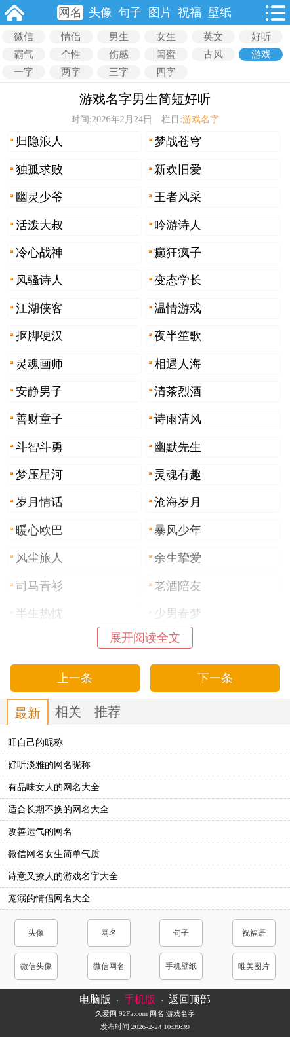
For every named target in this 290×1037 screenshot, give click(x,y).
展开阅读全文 (145, 637)
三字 (119, 72)
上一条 (75, 678)
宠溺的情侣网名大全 (49, 898)
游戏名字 (200, 119)
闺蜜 (166, 54)
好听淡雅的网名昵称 (49, 765)
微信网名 (109, 966)
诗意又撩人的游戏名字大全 (63, 876)
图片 (160, 12)
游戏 (261, 54)
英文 (213, 36)
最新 (27, 713)
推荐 (107, 711)
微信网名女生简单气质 (54, 854)
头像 (100, 12)
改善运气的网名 (40, 832)
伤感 (119, 54)
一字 (23, 72)
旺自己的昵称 (35, 743)
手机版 (139, 999)
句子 (130, 12)
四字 (166, 72)
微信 (23, 36)
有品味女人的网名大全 (54, 787)
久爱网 (106, 1013)
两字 (71, 72)
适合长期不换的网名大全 (58, 809)
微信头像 (36, 966)
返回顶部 (190, 999)
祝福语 (254, 932)
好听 (261, 36)
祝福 (189, 12)
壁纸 (220, 12)
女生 (166, 36)
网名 (70, 12)
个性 (71, 54)
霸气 (23, 54)
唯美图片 (254, 966)
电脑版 (95, 999)
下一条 (215, 678)
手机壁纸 (181, 966)
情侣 (71, 36)
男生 (119, 36)
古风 (213, 54)
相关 (68, 711)
